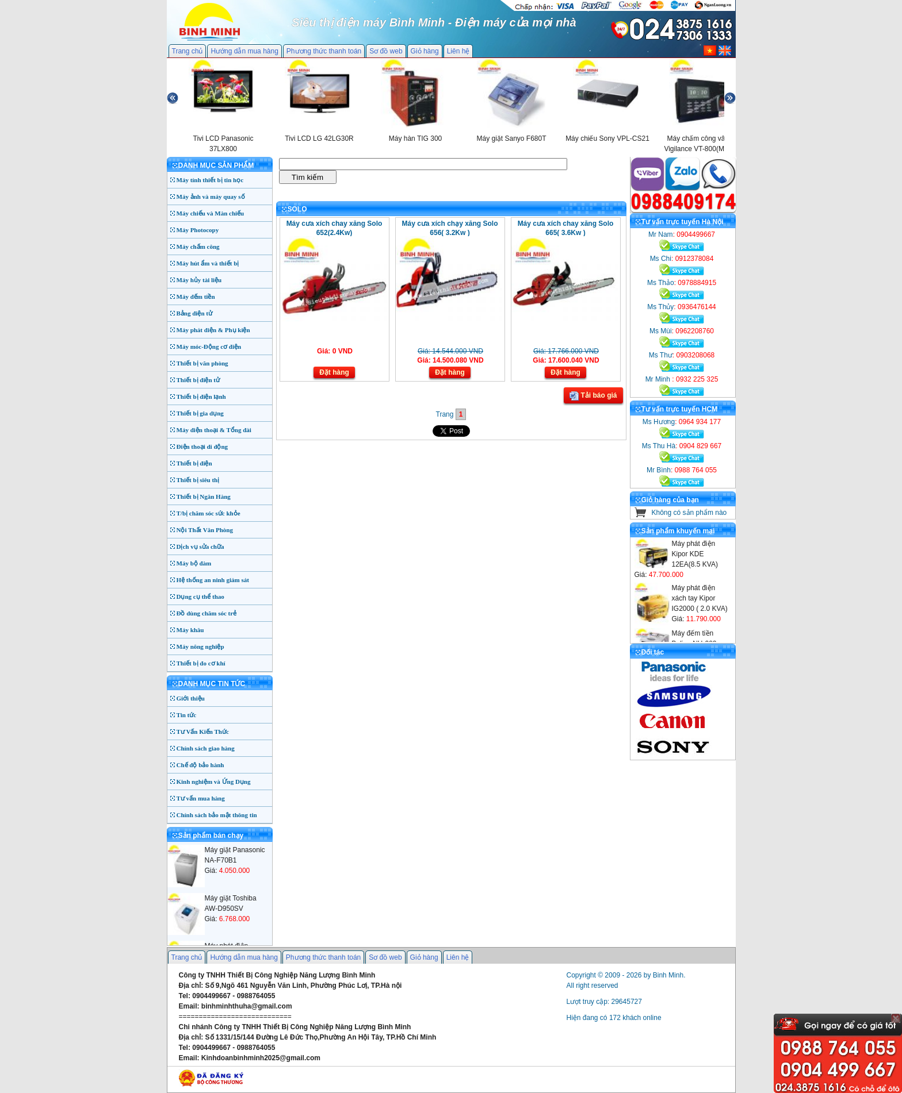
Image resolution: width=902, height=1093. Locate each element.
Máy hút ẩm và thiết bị (208, 263)
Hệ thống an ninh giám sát (213, 579)
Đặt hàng (334, 372)
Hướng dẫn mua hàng (244, 51)
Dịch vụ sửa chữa (200, 546)
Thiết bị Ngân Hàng (204, 496)
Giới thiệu (191, 698)
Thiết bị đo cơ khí (201, 663)
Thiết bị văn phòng (202, 363)
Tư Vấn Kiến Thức (203, 731)
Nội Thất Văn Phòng (205, 529)
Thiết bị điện (194, 463)
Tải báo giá (593, 396)
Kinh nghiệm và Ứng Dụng (214, 781)
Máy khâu (190, 629)
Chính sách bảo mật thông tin (217, 814)
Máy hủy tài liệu (199, 279)
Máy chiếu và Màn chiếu (210, 213)
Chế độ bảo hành (200, 764)
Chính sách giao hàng (206, 748)
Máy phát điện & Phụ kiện (213, 329)
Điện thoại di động (202, 446)
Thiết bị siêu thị (198, 479)
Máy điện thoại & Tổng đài (214, 429)
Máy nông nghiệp (200, 646)
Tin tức (187, 714)
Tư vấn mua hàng (201, 798)
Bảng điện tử (194, 313)
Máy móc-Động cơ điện (209, 346)
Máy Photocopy (198, 229)
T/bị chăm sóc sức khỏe (208, 513)
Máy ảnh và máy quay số (211, 196)
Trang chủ (187, 51)
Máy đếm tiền (196, 296)
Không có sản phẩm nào (689, 513)
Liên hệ (458, 51)
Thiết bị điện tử (198, 379)
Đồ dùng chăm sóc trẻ (207, 613)
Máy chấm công (198, 246)
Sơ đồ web (385, 51)
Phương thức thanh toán (323, 51)
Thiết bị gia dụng (200, 413)
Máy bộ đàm (194, 563)
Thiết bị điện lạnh (201, 396)
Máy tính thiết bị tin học (210, 179)
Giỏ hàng (425, 51)
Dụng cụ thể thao (200, 596)
